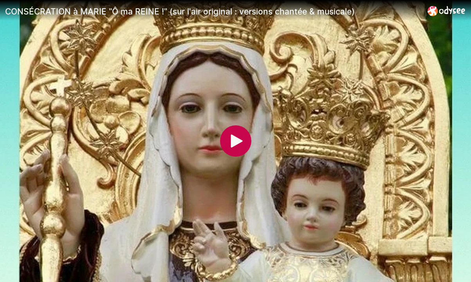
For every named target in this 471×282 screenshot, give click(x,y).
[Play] (235, 141)
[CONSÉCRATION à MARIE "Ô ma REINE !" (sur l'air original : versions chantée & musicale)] (213, 11)
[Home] (446, 10)
